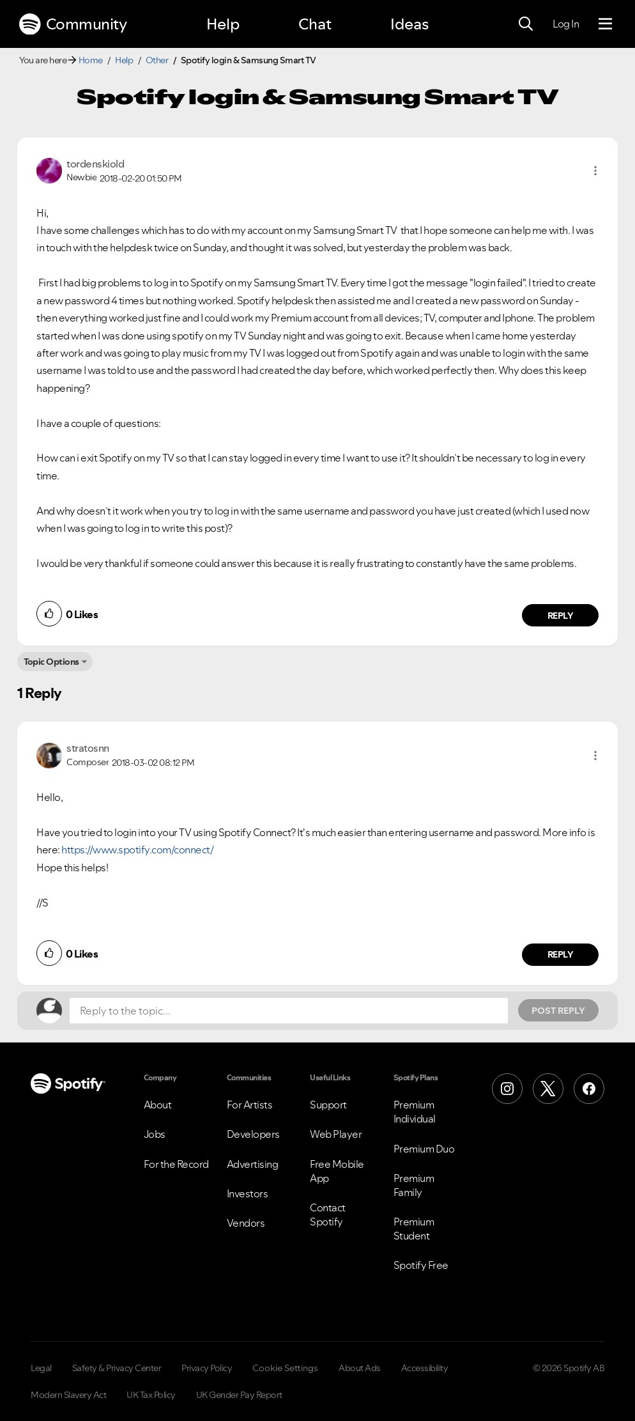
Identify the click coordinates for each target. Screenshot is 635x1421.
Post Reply (558, 1010)
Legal (41, 1368)
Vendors (246, 1223)
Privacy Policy (206, 1368)
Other (157, 60)
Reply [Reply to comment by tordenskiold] (560, 615)
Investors (247, 1193)
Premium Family (414, 1185)
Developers (253, 1134)
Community (72, 24)
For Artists (250, 1105)
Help (223, 24)
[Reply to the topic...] (289, 1010)
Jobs (154, 1134)
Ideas (409, 24)
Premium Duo (424, 1149)
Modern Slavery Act (68, 1395)
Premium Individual (415, 1112)
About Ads (360, 1368)
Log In (566, 24)
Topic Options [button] (51, 661)
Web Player (336, 1134)
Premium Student (414, 1229)
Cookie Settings (285, 1368)
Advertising (253, 1164)
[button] (595, 170)
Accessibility (424, 1368)
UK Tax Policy (151, 1395)
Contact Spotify (328, 1214)
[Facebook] (589, 1088)
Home (91, 60)
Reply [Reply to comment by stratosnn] (560, 954)
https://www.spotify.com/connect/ (137, 850)
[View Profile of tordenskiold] (95, 164)
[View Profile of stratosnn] (87, 748)
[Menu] (605, 24)
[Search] (526, 24)
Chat (315, 24)
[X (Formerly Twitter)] (548, 1088)
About (158, 1105)
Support (328, 1105)
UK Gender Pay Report (239, 1395)
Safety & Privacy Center (117, 1368)
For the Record (176, 1164)
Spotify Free (421, 1265)
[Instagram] (507, 1088)
